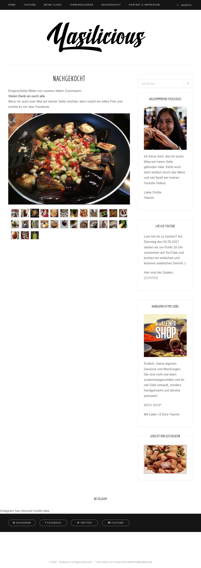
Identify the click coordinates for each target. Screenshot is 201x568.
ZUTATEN (151, 278)
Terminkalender (81, 5)
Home (12, 5)
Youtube (30, 5)
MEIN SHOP (153, 405)
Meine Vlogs (53, 5)
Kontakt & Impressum (144, 5)
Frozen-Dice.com (143, 562)
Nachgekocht (111, 5)
